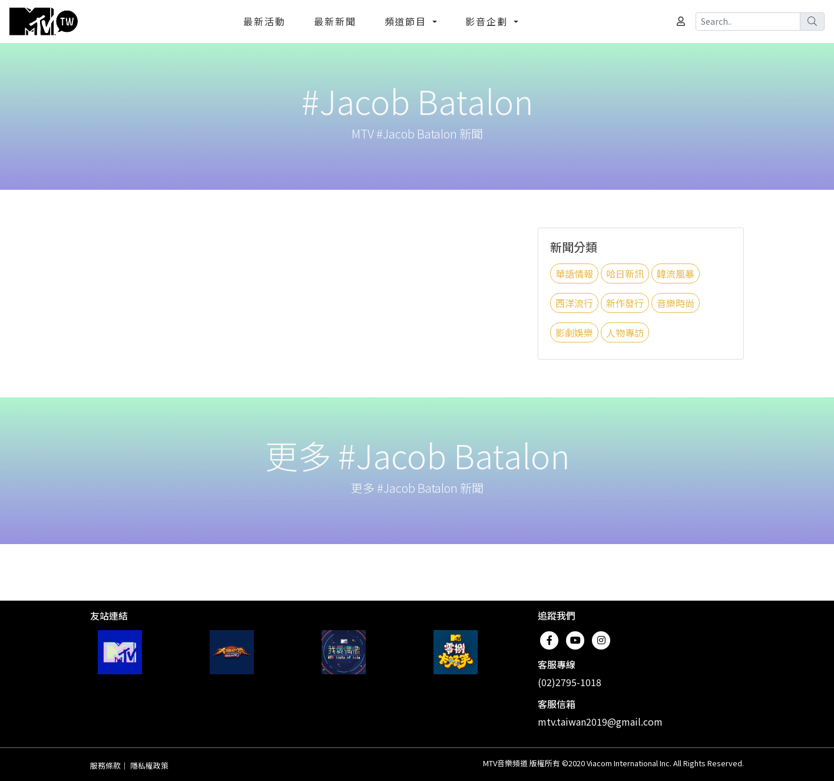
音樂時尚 (675, 303)
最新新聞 (335, 21)
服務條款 (105, 765)
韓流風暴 (675, 273)
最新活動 (264, 21)
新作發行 (625, 303)
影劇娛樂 (574, 332)
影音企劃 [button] (488, 21)
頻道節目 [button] (408, 21)
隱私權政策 (149, 765)
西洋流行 (574, 303)
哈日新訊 (625, 273)
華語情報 (574, 273)
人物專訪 (625, 332)
